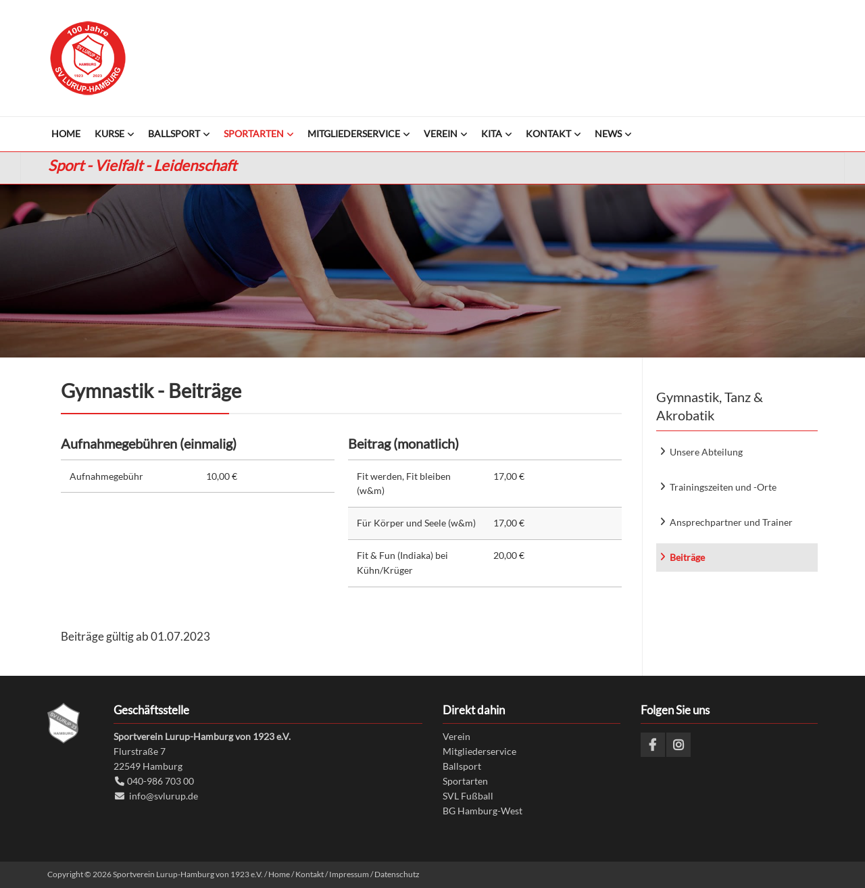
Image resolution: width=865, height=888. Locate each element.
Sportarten (465, 781)
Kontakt (309, 874)
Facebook (653, 745)
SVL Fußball (468, 795)
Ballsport (462, 766)
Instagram (678, 745)
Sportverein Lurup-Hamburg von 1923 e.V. (87, 58)
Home (279, 874)
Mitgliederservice (479, 751)
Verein (456, 736)
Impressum (349, 874)
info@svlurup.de (163, 795)
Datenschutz (397, 874)
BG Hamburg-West (482, 810)
